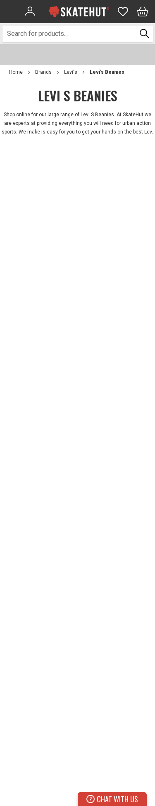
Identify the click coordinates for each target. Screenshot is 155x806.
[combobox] (69, 34)
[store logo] (79, 11)
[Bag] (142, 11)
